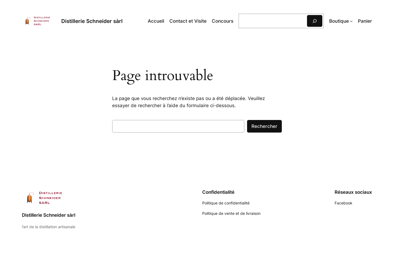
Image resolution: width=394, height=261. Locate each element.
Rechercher (264, 126)
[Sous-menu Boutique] (351, 21)
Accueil (156, 21)
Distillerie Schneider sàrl (92, 21)
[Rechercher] (314, 21)
